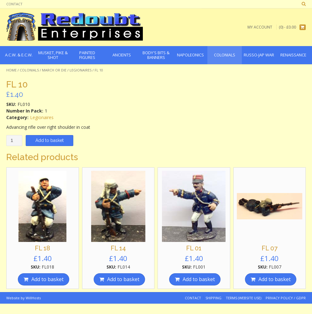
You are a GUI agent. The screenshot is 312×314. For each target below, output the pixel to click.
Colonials (29, 70)
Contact (14, 4)
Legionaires (80, 70)
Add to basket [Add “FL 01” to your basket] (199, 279)
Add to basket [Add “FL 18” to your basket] (47, 279)
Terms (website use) (243, 298)
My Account (259, 27)
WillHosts (33, 298)
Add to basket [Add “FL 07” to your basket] (274, 279)
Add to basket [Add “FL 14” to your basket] (123, 279)
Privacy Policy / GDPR (286, 298)
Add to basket (49, 140)
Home (11, 70)
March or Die (54, 70)
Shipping (213, 298)
